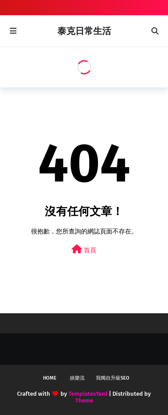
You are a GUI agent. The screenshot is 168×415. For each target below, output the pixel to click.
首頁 (84, 249)
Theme (84, 400)
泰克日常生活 (84, 31)
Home (49, 378)
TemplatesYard (88, 393)
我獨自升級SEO (112, 378)
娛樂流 (77, 378)
